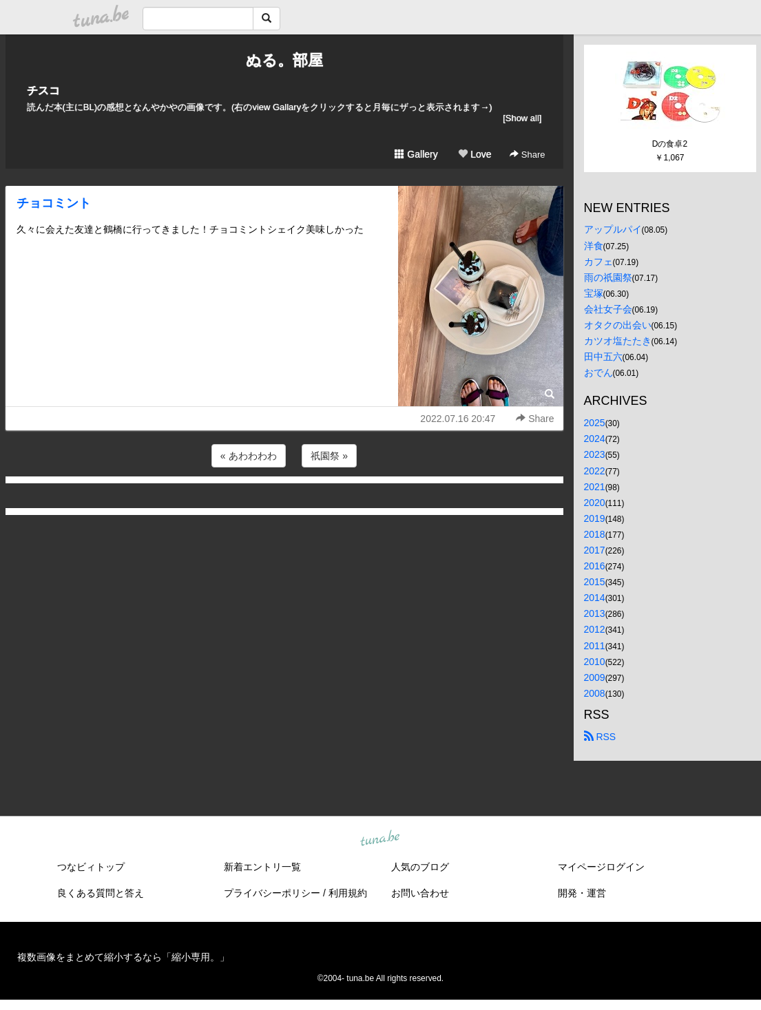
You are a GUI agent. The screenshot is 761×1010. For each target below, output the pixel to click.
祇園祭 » (329, 455)
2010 (594, 661)
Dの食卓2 (669, 144)
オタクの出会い (617, 324)
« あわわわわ (248, 455)
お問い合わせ (420, 892)
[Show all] (522, 118)
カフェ (598, 261)
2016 (594, 565)
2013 (594, 613)
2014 (594, 597)
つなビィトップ (91, 866)
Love (474, 154)
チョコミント (54, 203)
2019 (594, 518)
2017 (594, 550)
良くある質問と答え (100, 892)
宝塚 (593, 293)
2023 (594, 454)
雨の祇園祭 (608, 277)
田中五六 (603, 356)
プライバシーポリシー (272, 892)
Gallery (416, 154)
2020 (594, 502)
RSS (600, 736)
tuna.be (380, 838)
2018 (594, 534)
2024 (594, 438)
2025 (594, 422)
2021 (594, 486)
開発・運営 (582, 892)
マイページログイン (601, 866)
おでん (598, 372)
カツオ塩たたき (617, 340)
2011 (594, 645)
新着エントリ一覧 (262, 866)
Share (527, 154)
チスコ (43, 90)
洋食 (593, 245)
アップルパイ (613, 229)
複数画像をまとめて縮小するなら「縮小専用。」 (123, 956)
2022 (594, 470)
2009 (594, 677)
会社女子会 (608, 309)
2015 (594, 581)
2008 (594, 693)
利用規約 (348, 892)
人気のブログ (420, 866)
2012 (594, 629)
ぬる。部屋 (284, 60)
